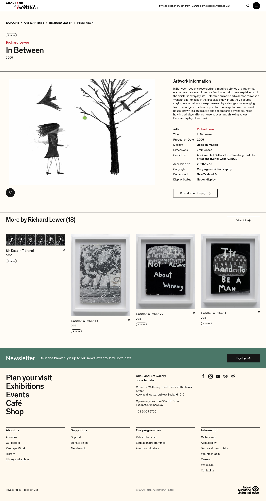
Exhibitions (25, 386)
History (10, 454)
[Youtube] (218, 376)
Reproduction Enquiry (195, 193)
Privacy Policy (13, 489)
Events (17, 394)
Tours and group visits (214, 448)
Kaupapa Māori (15, 448)
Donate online (79, 443)
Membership (78, 448)
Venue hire (207, 465)
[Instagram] (210, 376)
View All (243, 220)
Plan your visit (29, 377)
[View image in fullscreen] (10, 192)
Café (14, 403)
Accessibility (208, 443)
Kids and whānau (146, 437)
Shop (15, 411)
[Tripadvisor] (225, 376)
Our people (13, 443)
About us (11, 437)
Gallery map (208, 437)
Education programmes (150, 443)
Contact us (207, 470)
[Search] (248, 5)
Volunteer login (210, 454)
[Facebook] (203, 376)
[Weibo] (233, 376)
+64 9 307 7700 (146, 412)
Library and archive (17, 459)
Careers (206, 459)
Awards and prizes (147, 448)
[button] (35, 284)
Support (76, 437)
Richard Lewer (17, 42)
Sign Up (243, 358)
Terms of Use (31, 489)
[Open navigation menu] (256, 5)
